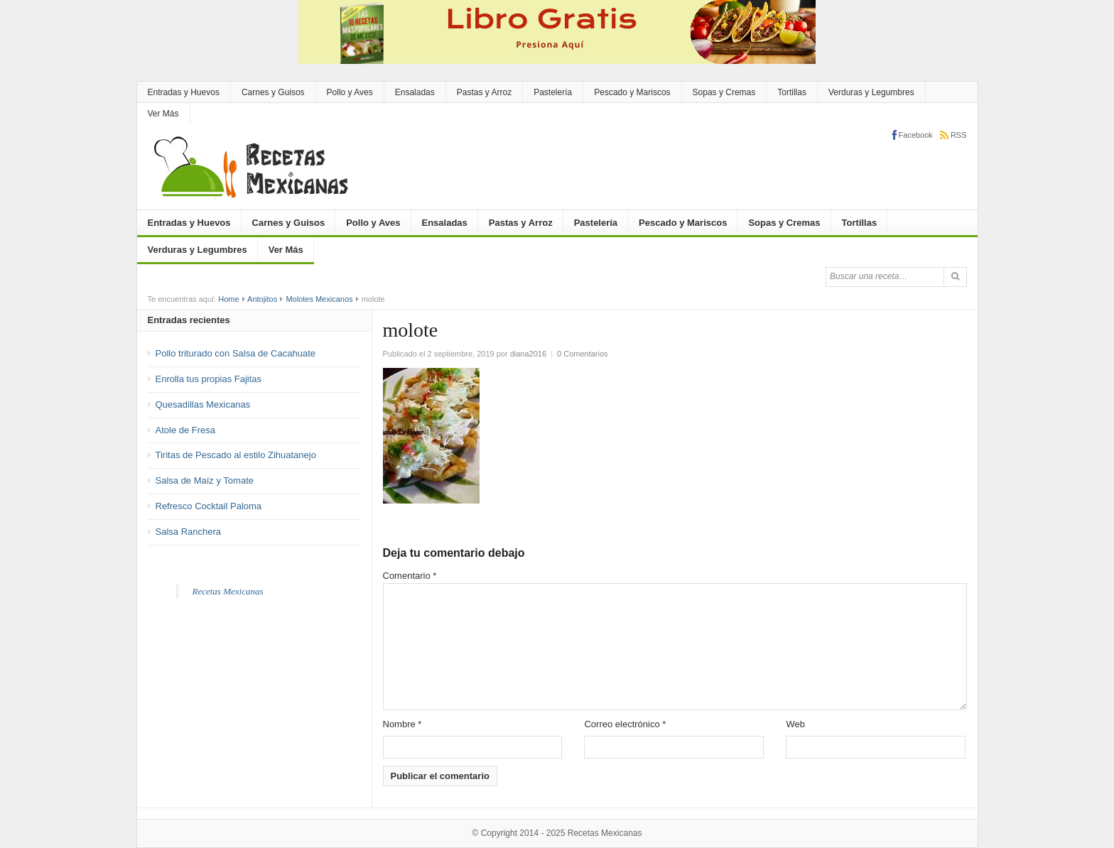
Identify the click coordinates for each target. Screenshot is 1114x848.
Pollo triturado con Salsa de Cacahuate (235, 353)
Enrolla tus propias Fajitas (209, 379)
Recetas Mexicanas (228, 591)
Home (228, 299)
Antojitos (262, 299)
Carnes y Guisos (273, 92)
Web (795, 724)
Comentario (410, 575)
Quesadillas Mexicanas (203, 404)
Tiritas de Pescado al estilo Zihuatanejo (236, 455)
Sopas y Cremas (724, 92)
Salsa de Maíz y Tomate (205, 480)
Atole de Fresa (186, 430)
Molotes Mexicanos (319, 299)
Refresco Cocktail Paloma (209, 506)
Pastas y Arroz (484, 92)
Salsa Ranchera (189, 531)
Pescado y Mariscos (632, 92)
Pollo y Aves (350, 92)
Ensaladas (415, 92)
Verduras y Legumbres (871, 92)
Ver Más (163, 114)
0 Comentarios (582, 353)
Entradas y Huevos (184, 92)
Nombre (402, 724)
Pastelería (553, 92)
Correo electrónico (625, 724)
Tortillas (791, 92)
